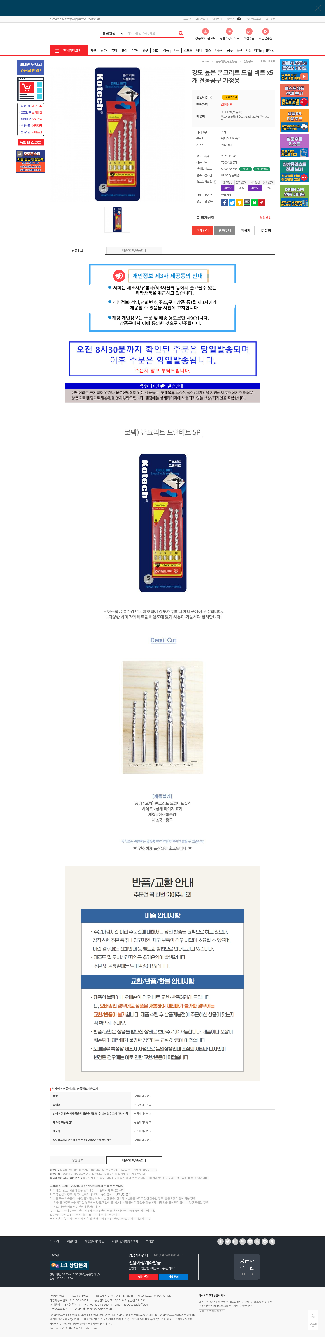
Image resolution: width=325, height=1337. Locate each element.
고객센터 (270, 19)
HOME (205, 61)
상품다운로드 (261, 169)
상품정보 (77, 250)
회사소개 (54, 1241)
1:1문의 (265, 230)
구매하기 (202, 230)
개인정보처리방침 (94, 1241)
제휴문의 (173, 1276)
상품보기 (245, 169)
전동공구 (248, 61)
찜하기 (245, 230)
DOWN (313, 1324)
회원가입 (200, 19)
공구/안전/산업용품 (226, 61)
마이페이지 (216, 19)
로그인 (187, 19)
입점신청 (143, 1276)
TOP (313, 1317)
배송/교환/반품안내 (134, 250)
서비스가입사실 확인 (212, 1311)
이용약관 (72, 1241)
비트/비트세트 (267, 61)
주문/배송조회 (253, 19)
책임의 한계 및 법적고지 (125, 1241)
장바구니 (234, 19)
